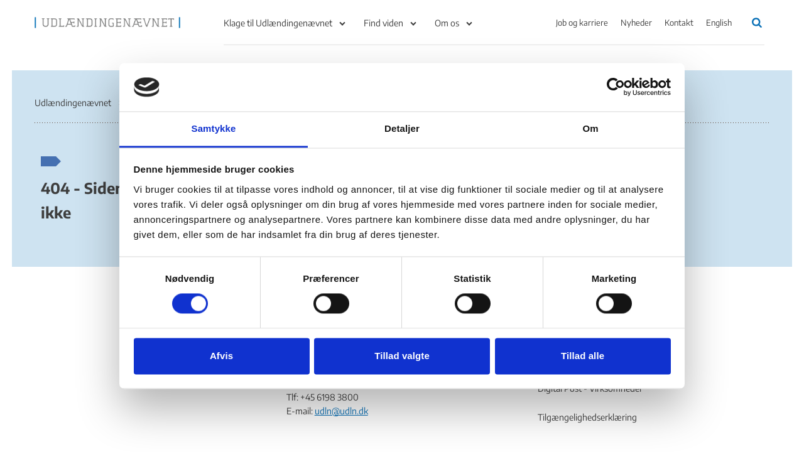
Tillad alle (582, 355)
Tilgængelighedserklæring (587, 417)
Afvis (221, 355)
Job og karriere (582, 23)
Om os (447, 23)
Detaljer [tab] (402, 128)
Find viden (383, 23)
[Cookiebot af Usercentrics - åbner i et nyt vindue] (616, 87)
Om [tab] (590, 128)
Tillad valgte (402, 355)
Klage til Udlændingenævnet (278, 23)
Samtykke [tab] (214, 128)
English (719, 23)
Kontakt (679, 23)
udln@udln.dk (341, 411)
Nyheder (636, 23)
